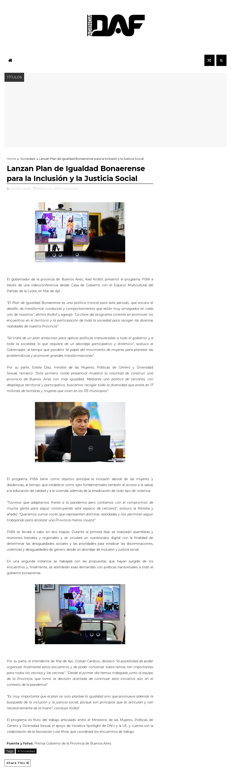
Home (11, 158)
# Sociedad (26, 751)
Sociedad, (71, 188)
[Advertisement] (115, 115)
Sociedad (27, 158)
